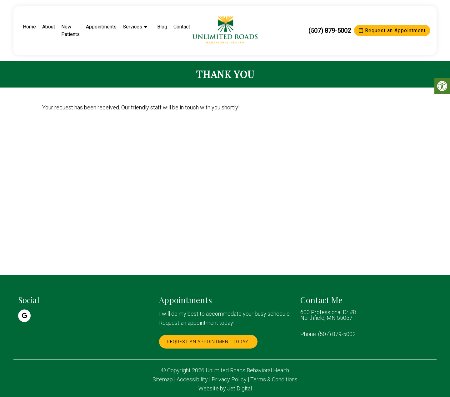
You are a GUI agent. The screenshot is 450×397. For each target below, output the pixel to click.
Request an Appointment (392, 30)
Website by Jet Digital (225, 388)
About (48, 27)
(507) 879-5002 (329, 30)
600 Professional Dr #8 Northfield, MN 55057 (328, 315)
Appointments (101, 27)
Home (29, 27)
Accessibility (192, 379)
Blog (162, 27)
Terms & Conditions (274, 379)
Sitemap (162, 379)
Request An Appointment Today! (208, 341)
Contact (181, 27)
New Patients (70, 30)
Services (132, 27)
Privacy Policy (229, 379)
